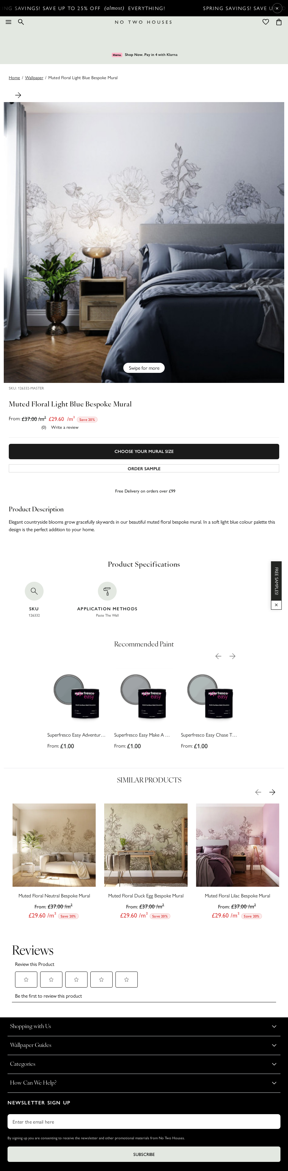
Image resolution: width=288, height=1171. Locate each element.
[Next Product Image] (18, 95)
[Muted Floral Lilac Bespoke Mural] (237, 862)
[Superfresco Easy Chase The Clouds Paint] (210, 710)
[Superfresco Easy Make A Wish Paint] (143, 710)
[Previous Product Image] (218, 656)
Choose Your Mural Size (144, 451)
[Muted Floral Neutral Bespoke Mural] (54, 862)
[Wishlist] (266, 22)
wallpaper (34, 77)
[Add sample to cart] (144, 468)
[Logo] (143, 22)
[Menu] (8, 22)
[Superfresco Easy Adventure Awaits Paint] (76, 710)
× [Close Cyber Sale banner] (277, 8)
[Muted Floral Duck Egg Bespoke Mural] (145, 862)
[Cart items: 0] (279, 22)
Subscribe (144, 1110)
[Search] (21, 22)
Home (14, 77)
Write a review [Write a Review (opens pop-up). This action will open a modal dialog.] (64, 427)
